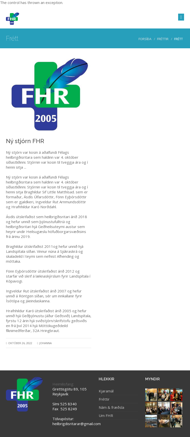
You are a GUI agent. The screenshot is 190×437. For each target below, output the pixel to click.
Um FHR (106, 415)
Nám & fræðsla (111, 407)
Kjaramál (106, 390)
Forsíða (145, 39)
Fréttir (162, 39)
